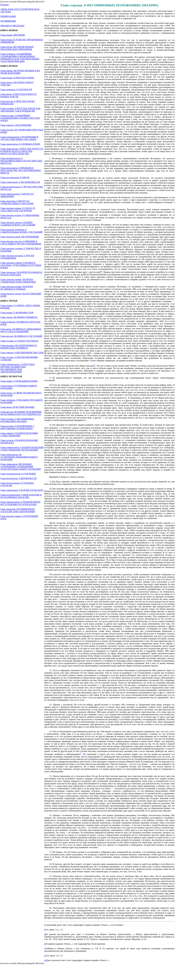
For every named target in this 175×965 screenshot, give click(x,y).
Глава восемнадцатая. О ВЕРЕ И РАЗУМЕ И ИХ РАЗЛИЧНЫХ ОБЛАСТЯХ (21, 496)
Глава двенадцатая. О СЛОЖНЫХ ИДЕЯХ (20, 144)
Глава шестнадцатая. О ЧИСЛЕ (15, 177)
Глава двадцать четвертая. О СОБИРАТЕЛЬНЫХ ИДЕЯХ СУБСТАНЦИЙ (21, 230)
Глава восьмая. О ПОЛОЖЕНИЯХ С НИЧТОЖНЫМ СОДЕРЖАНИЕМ (17, 427)
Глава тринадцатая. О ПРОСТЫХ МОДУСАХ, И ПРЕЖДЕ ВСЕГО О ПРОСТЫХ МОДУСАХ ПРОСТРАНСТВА (22, 151)
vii (45, 960)
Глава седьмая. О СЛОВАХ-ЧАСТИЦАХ (19, 341)
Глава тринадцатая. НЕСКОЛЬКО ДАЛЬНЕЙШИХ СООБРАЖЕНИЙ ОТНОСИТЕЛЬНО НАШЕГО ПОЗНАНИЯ (20, 466)
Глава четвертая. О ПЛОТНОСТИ (16, 89)
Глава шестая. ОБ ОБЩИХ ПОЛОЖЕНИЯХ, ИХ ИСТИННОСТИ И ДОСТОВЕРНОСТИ (21, 413)
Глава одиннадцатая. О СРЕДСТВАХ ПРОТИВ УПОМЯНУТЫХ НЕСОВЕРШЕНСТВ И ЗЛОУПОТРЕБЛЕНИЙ (17, 368)
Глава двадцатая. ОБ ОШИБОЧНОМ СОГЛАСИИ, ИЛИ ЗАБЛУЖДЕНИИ (17, 510)
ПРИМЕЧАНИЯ (8, 16)
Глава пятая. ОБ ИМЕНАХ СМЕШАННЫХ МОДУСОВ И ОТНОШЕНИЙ (20, 330)
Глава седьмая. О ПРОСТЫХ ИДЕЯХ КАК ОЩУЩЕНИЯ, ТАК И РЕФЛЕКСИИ (20, 109)
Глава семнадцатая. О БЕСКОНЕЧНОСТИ (20, 182)
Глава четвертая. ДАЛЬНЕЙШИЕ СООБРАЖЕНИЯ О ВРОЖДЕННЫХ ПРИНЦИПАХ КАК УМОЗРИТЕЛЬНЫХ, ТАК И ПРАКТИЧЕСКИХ (20, 57)
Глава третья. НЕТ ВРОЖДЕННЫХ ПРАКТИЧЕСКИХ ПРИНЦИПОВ (17, 48)
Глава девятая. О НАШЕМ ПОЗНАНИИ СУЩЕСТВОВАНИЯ (19, 434)
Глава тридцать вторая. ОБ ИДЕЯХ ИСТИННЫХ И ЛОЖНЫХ (16, 287)
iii (45, 934)
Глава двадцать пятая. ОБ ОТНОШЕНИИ (19, 237)
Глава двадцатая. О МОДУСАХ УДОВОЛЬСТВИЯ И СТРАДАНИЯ (16, 202)
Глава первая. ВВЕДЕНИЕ (12, 35)
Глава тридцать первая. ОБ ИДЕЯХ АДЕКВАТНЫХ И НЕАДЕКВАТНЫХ (18, 280)
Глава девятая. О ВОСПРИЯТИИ (15, 125)
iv (45, 944)
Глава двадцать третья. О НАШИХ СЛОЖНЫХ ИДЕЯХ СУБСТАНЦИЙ (17, 223)
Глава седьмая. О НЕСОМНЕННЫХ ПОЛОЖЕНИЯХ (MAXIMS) (17, 420)
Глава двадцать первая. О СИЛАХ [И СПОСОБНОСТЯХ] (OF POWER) (17, 209)
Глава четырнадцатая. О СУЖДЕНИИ (18, 474)
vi (45, 955)
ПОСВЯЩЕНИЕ (8, 21)
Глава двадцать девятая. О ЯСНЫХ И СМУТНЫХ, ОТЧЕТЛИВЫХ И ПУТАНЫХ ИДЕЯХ (20, 265)
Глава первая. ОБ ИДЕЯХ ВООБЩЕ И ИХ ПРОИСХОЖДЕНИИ (20, 71)
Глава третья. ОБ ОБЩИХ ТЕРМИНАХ (18, 317)
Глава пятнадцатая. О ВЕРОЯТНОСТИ (18, 478)
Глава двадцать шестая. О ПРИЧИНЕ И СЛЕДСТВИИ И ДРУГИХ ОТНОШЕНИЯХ (20, 242)
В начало (4, 4)
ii (45, 929)
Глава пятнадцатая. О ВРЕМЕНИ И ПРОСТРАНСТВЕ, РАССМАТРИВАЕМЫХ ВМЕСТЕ (20, 170)
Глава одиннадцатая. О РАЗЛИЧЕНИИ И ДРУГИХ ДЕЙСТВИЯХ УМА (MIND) (19, 138)
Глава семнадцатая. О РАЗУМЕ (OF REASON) (21, 490)
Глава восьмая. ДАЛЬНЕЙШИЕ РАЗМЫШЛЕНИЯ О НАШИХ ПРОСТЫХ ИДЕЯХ (20, 118)
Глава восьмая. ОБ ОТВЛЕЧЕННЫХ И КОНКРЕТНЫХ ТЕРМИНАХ (18, 346)
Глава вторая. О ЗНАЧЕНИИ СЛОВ (16, 312)
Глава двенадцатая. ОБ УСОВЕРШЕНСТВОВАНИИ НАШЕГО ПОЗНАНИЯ (19, 457)
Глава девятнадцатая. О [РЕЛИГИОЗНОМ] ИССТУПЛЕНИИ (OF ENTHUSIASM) (20, 503)
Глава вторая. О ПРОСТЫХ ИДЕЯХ (17, 78)
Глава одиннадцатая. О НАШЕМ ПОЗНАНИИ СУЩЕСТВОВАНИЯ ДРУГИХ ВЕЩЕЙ (21, 448)
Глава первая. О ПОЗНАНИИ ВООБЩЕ (19, 381)
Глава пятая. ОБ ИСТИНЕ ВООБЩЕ (17, 407)
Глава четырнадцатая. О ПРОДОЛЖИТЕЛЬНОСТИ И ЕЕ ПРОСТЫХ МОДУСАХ (21, 160)
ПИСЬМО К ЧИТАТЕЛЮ (12, 26)
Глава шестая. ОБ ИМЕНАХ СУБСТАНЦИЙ (21, 336)
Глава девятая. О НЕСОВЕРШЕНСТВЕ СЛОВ (21, 352)
